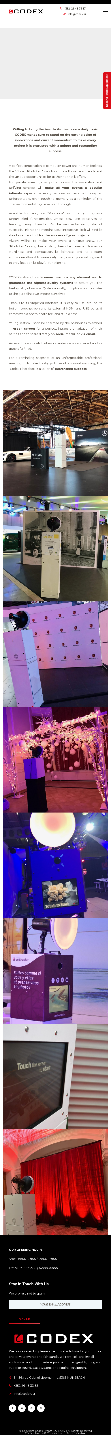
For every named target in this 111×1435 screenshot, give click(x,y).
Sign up (24, 1319)
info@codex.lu (24, 1393)
